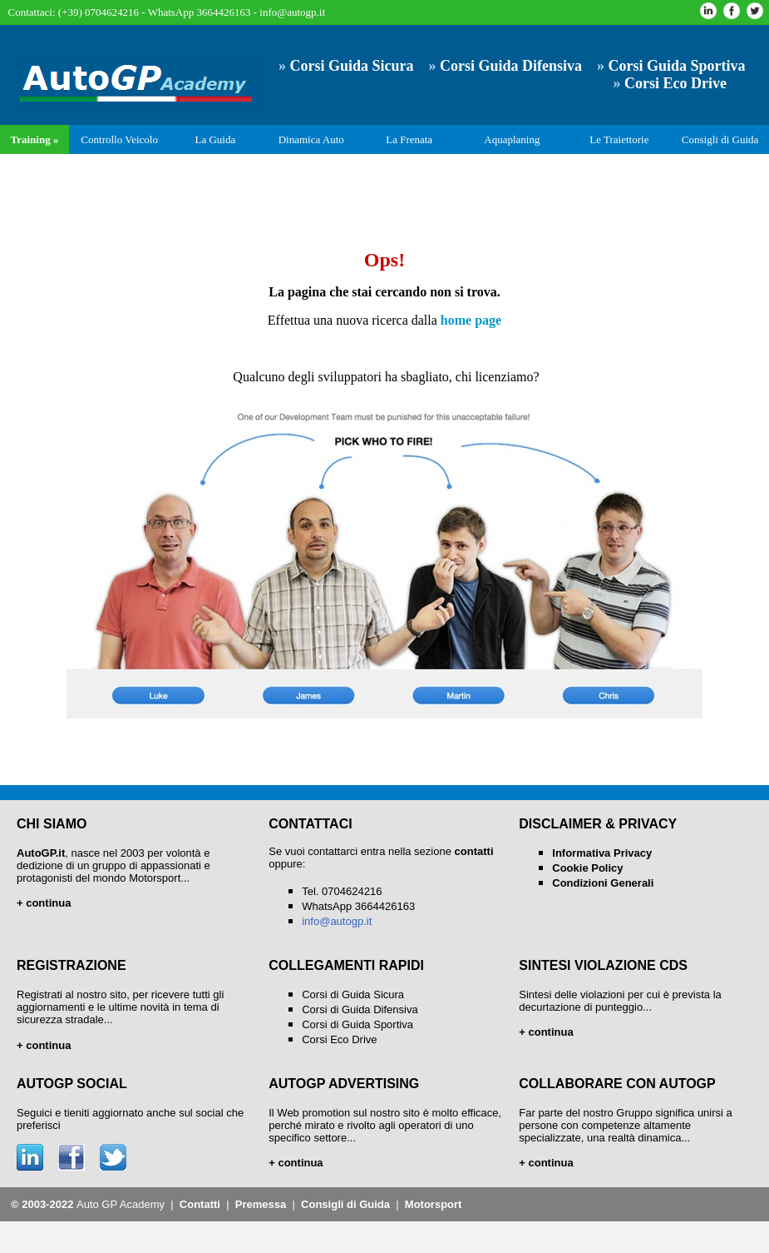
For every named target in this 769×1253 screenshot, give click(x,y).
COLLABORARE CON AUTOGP (617, 1083)
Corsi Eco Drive (339, 1039)
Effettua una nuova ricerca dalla (384, 320)
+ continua (296, 1162)
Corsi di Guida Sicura (353, 994)
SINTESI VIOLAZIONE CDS (603, 965)
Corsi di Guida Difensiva (359, 1009)
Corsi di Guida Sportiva (357, 1024)
